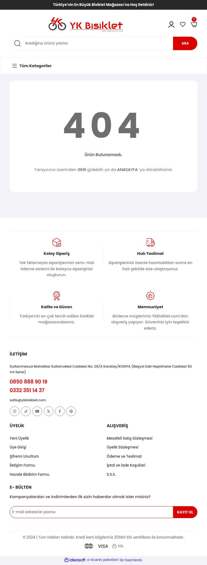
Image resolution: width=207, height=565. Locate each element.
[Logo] (85, 24)
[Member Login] (171, 24)
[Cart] (194, 24)
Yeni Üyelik (19, 438)
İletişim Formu (22, 466)
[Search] (103, 43)
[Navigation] (31, 66)
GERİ (82, 169)
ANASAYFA (127, 169)
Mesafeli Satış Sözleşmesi (129, 438)
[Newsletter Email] (103, 513)
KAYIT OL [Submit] (185, 512)
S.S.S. (111, 475)
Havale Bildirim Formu (29, 475)
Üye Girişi (18, 448)
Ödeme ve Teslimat (124, 457)
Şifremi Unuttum (24, 457)
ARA (185, 43)
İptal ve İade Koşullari (126, 466)
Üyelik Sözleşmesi (122, 448)
